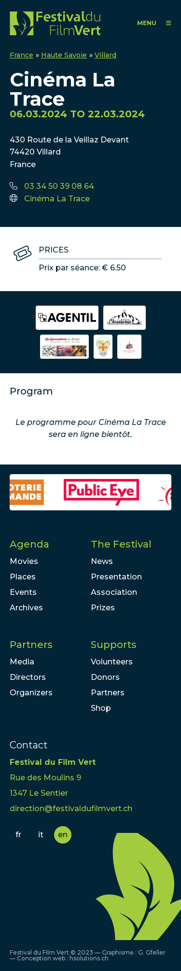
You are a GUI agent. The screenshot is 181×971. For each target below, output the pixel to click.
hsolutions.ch (89, 958)
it (40, 834)
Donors (105, 677)
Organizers (31, 692)
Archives (26, 607)
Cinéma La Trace (57, 198)
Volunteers (112, 661)
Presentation (116, 576)
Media (22, 661)
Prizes (103, 607)
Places (23, 576)
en (63, 834)
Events (23, 592)
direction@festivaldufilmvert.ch (71, 808)
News (102, 561)
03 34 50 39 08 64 (59, 186)
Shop (101, 708)
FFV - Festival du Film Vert (55, 23)
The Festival (121, 544)
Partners (31, 644)
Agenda (29, 544)
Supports (114, 644)
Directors (28, 677)
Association (114, 592)
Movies (24, 561)
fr (18, 834)
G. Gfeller (152, 952)
